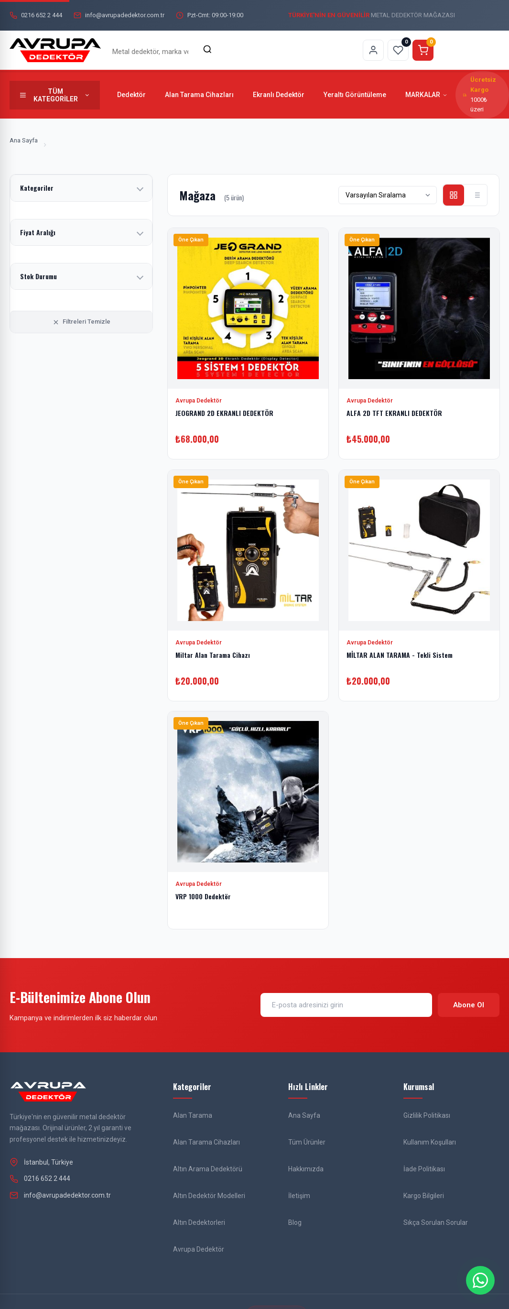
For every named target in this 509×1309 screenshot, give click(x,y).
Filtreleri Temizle (81, 322)
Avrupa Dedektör (198, 1249)
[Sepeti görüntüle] (422, 50)
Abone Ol (468, 1005)
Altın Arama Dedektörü (207, 1169)
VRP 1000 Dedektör (203, 896)
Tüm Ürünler (306, 1142)
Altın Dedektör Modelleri (209, 1196)
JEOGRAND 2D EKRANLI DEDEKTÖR (224, 413)
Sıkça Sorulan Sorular (435, 1222)
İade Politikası (424, 1169)
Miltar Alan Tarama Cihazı (212, 654)
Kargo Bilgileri (423, 1196)
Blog (295, 1222)
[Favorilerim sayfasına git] (398, 50)
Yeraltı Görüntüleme (355, 94)
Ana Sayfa (24, 140)
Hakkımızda (306, 1169)
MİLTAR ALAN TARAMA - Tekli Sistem (400, 654)
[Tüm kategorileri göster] (55, 95)
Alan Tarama (192, 1115)
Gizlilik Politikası (426, 1115)
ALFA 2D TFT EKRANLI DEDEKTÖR (394, 413)
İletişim (299, 1196)
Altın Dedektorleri (199, 1222)
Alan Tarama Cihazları (199, 94)
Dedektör (131, 94)
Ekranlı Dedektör (278, 94)
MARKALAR (426, 94)
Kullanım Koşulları (429, 1142)
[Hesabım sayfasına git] (373, 50)
